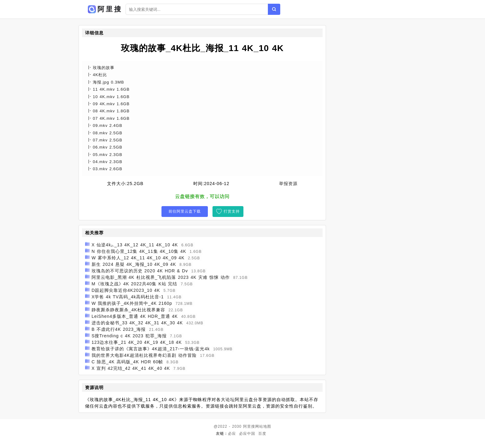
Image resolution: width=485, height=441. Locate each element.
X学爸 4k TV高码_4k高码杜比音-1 (128, 296)
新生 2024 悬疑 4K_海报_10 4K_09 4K (134, 264)
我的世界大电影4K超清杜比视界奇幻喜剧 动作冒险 (144, 355)
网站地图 (263, 426)
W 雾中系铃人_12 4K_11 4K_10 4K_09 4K (138, 257)
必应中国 (247, 433)
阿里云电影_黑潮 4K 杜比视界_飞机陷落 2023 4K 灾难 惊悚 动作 (161, 277)
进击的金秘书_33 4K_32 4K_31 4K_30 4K (137, 322)
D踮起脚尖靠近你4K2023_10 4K (126, 290)
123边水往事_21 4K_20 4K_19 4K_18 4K (137, 342)
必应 (232, 433)
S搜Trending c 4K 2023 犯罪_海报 (129, 335)
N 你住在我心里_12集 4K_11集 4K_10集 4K (139, 251)
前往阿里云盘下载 (185, 211)
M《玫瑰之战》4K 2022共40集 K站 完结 (135, 283)
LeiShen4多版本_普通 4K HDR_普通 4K (135, 316)
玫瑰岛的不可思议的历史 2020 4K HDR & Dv (140, 270)
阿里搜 (249, 426)
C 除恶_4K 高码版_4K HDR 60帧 (127, 361)
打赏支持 (232, 211)
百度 (262, 433)
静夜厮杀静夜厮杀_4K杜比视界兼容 (128, 309)
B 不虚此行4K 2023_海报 (119, 329)
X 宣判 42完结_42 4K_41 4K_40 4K (131, 368)
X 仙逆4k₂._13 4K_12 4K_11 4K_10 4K (135, 244)
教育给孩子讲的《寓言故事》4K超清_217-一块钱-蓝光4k (151, 348)
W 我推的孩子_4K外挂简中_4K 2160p (132, 303)
